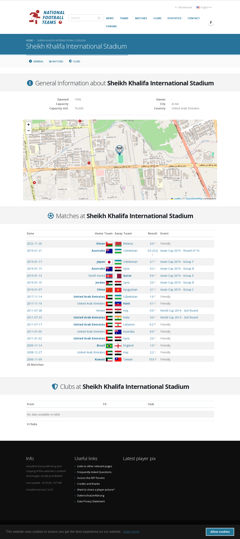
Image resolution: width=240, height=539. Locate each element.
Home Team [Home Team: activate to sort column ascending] (104, 233)
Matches (56, 61)
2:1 (152, 262)
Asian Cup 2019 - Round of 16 (179, 250)
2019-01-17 (34, 262)
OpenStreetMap (194, 198)
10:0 (151, 359)
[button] (119, 150)
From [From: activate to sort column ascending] (30, 404)
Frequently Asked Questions (94, 472)
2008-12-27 (34, 352)
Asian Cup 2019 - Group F (177, 262)
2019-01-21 (34, 250)
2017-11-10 (34, 303)
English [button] (203, 7)
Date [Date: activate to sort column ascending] (30, 233)
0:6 (152, 275)
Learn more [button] (131, 531)
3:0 (152, 317)
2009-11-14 (34, 345)
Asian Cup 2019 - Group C (177, 289)
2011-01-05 (34, 331)
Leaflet (176, 198)
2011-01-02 (34, 338)
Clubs (74, 61)
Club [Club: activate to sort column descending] (151, 404)
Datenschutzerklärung (90, 495)
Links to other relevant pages (94, 466)
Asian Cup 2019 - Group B (177, 268)
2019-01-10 (34, 282)
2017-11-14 (34, 296)
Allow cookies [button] (220, 531)
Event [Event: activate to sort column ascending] (164, 233)
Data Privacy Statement (91, 501)
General (36, 61)
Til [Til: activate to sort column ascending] (104, 404)
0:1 (152, 303)
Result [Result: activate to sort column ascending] (152, 233)
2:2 (152, 352)
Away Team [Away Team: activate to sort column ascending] (123, 233)
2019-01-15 (34, 268)
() (153, 250)
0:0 (152, 310)
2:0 (152, 243)
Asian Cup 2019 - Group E (177, 275)
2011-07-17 (34, 324)
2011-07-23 (34, 317)
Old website (183, 7)
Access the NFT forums (91, 478)
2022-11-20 (34, 243)
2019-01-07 (34, 289)
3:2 (152, 268)
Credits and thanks (88, 484)
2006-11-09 (34, 359)
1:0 (152, 296)
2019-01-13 (34, 275)
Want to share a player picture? (96, 489)
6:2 (151, 324)
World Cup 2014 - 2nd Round (179, 310)
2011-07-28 (34, 310)
